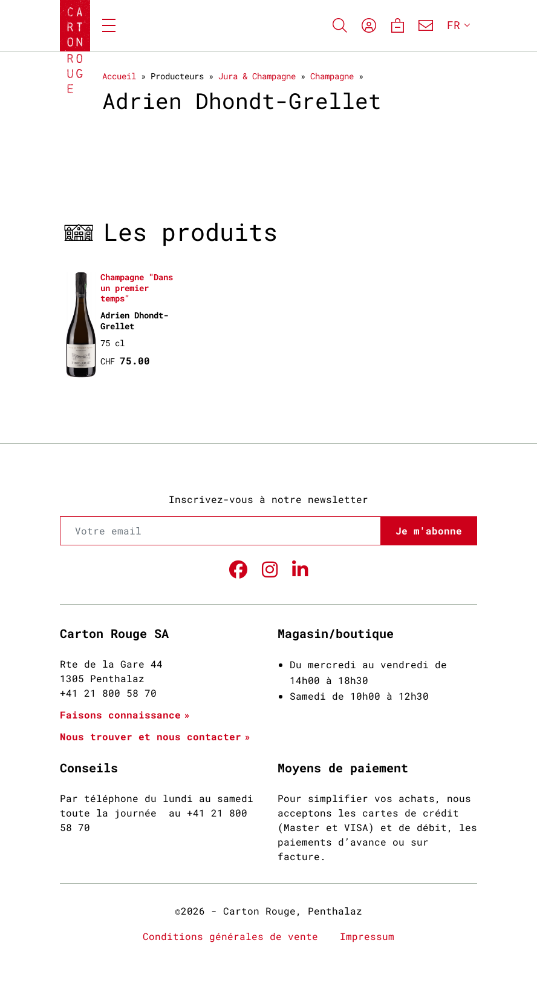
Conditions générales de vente (230, 936)
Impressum (367, 936)
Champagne (332, 76)
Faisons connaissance (120, 714)
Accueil (119, 76)
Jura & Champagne (257, 76)
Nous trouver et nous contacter (150, 736)
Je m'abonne (428, 530)
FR (453, 25)
